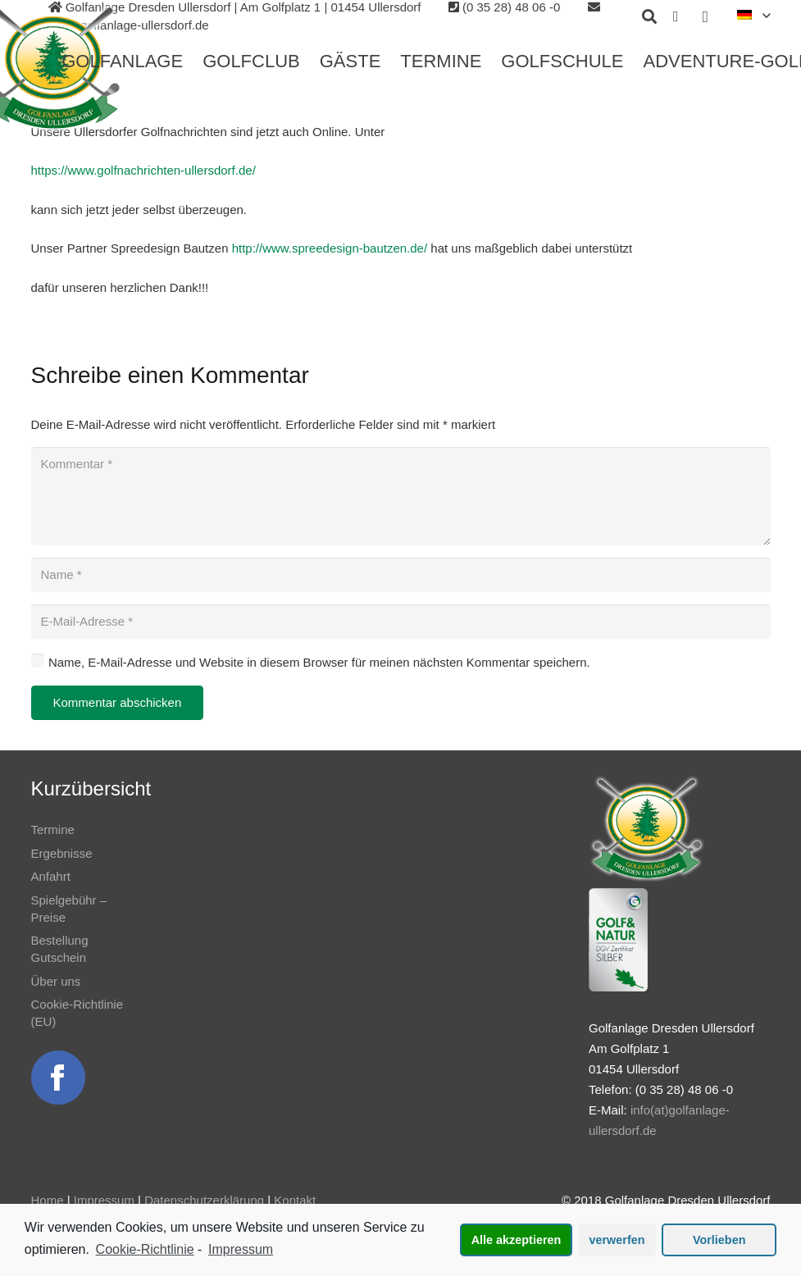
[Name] (401, 575)
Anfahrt (51, 876)
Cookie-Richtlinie (145, 1249)
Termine (53, 829)
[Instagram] (705, 16)
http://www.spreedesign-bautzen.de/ (329, 248)
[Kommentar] (401, 496)
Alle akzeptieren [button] (516, 1239)
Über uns (56, 981)
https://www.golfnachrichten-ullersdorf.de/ (143, 170)
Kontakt (295, 1200)
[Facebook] (675, 16)
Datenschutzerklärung (204, 1200)
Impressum (104, 1200)
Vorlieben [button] (719, 1239)
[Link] (58, 1077)
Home (47, 1200)
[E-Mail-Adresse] (401, 621)
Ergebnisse (62, 853)
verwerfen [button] (617, 1239)
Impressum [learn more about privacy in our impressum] (240, 1249)
